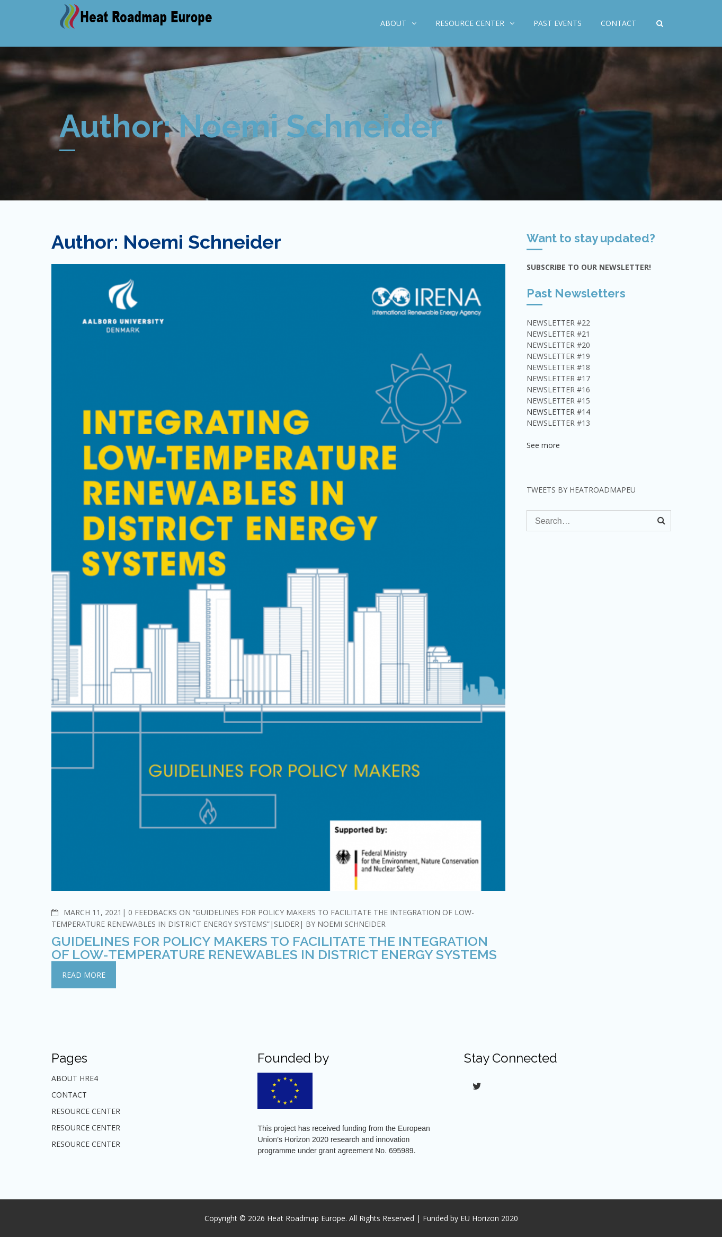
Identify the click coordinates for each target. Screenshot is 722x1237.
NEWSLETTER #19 (558, 356)
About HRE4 (74, 1078)
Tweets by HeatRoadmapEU (581, 490)
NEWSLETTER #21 (558, 334)
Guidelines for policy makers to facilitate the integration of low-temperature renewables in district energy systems (274, 947)
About (393, 23)
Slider (286, 924)
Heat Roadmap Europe (306, 1218)
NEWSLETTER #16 (558, 389)
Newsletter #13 (558, 423)
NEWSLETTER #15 (558, 401)
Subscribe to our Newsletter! (589, 267)
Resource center (85, 1127)
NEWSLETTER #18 (558, 367)
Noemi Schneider (351, 924)
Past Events (557, 23)
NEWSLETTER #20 (558, 345)
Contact (618, 23)
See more (543, 445)
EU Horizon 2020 (489, 1218)
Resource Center (469, 23)
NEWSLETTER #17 (558, 378)
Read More (83, 975)
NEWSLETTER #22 (558, 323)
